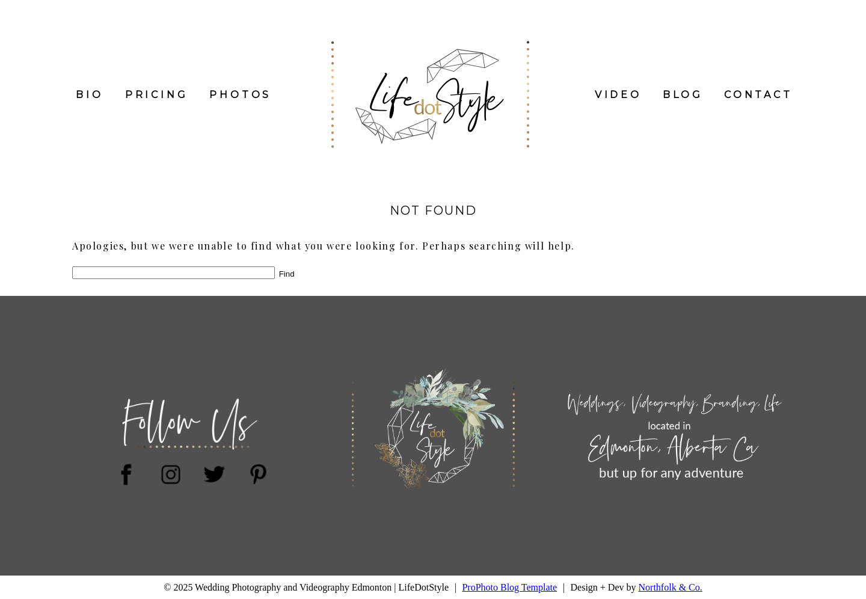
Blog (683, 94)
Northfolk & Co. (670, 587)
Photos (240, 94)
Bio (89, 94)
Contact (758, 94)
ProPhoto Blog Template (509, 587)
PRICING (156, 94)
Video (618, 94)
